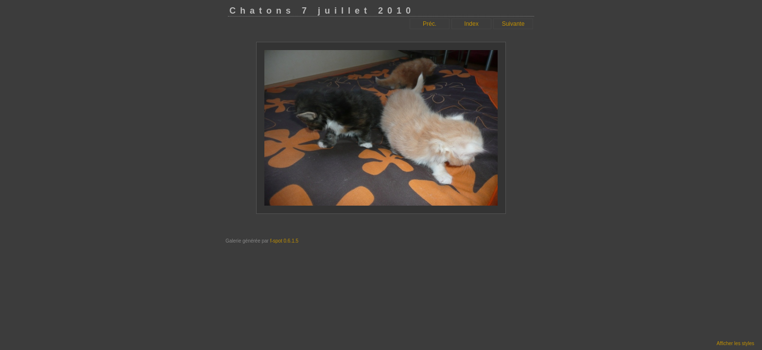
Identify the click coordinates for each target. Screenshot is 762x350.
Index (471, 23)
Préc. (429, 23)
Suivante (513, 23)
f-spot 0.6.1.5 (284, 241)
